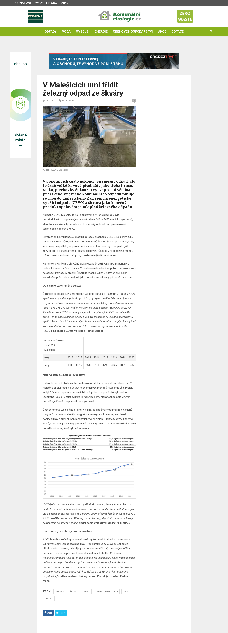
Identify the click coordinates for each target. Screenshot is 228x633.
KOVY (87, 591)
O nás (64, 2)
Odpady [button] (51, 31)
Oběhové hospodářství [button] (133, 31)
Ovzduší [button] (82, 31)
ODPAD (49, 598)
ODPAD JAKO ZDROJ (106, 591)
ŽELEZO (74, 591)
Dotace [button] (178, 31)
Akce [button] (162, 31)
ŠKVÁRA (59, 591)
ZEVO (126, 591)
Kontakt (40, 2)
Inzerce (52, 2)
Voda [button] (66, 31)
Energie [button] (101, 31)
